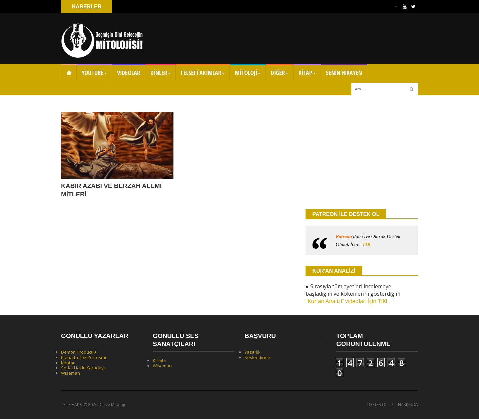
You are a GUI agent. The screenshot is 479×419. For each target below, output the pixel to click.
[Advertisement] (362, 151)
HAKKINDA (408, 404)
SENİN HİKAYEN (344, 73)
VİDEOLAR (128, 73)
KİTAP (307, 73)
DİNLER (160, 73)
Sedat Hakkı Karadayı (83, 368)
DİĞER (279, 73)
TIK (366, 244)
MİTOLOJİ (248, 73)
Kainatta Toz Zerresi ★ (84, 357)
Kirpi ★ (68, 363)
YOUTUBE (94, 73)
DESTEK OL (377, 404)
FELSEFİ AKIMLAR (202, 73)
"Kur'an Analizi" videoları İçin (346, 301)
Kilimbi (159, 360)
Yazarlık (253, 352)
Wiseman (70, 373)
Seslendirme (257, 357)
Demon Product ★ (79, 352)
